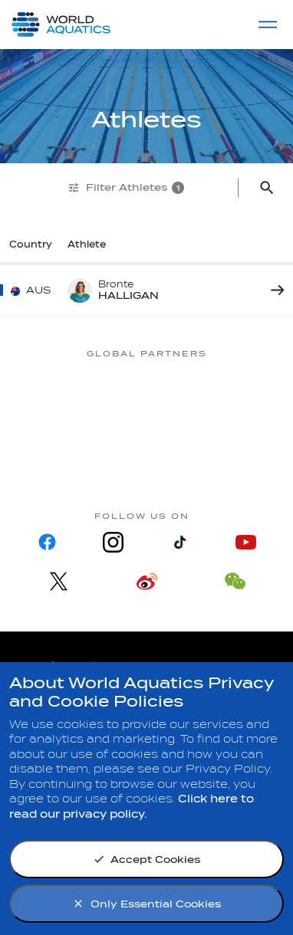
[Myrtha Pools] (146, 394)
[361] (62, 394)
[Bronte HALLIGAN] (274, 290)
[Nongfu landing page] (231, 394)
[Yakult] (231, 452)
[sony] (146, 452)
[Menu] (267, 24)
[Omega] (62, 452)
